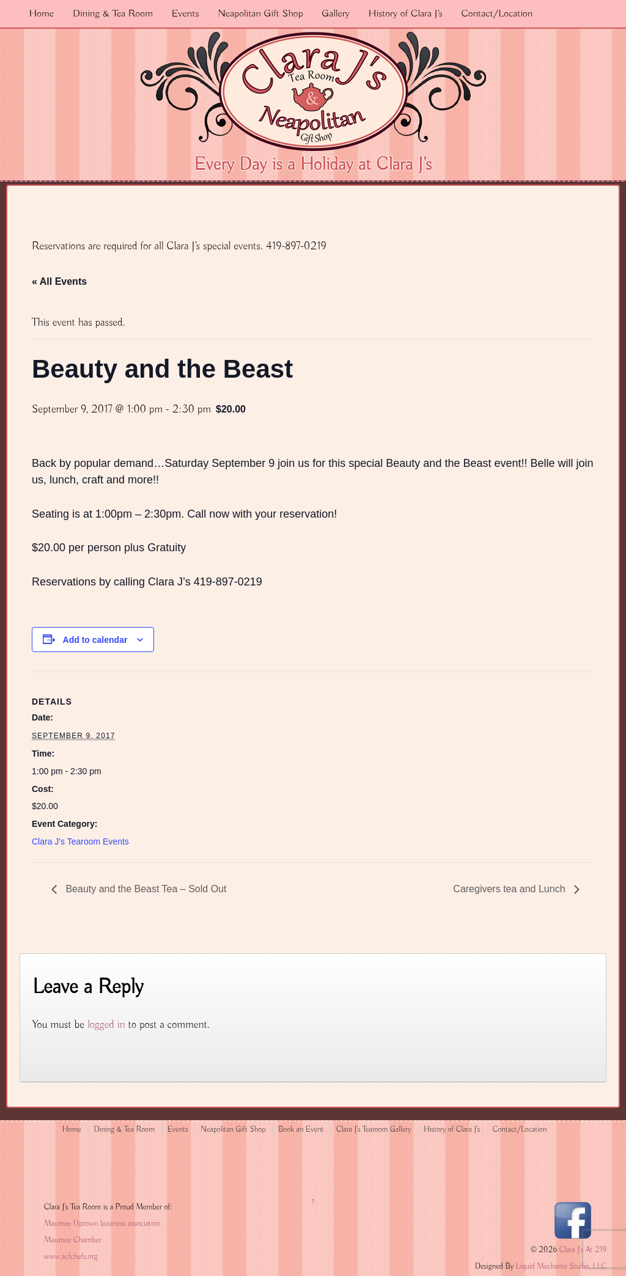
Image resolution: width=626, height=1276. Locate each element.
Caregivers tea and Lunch (510, 889)
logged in (106, 1025)
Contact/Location (496, 13)
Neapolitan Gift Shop (260, 13)
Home (41, 13)
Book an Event (301, 1129)
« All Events (59, 281)
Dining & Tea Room (113, 13)
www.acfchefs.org (70, 1257)
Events (185, 13)
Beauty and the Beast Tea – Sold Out (144, 889)
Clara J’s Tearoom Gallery (373, 1129)
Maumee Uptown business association (102, 1224)
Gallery (336, 13)
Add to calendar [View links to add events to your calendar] (95, 640)
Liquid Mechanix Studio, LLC (561, 1266)
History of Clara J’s (406, 13)
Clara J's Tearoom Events (80, 841)
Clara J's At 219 (581, 1250)
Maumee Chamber (72, 1240)
